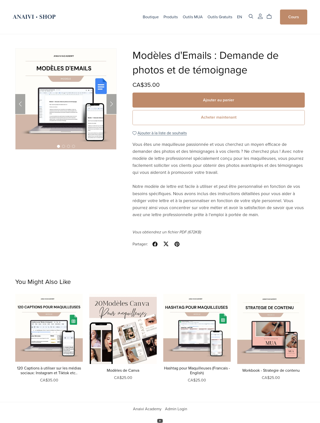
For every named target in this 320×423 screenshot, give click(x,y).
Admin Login (176, 408)
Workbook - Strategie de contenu (271, 370)
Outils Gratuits (220, 17)
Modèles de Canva (123, 370)
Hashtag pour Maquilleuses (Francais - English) (197, 370)
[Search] (251, 16)
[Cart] (271, 16)
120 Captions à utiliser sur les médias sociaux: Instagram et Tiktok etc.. (49, 370)
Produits (171, 17)
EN (239, 17)
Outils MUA (193, 17)
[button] (20, 104)
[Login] (260, 16)
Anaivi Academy (147, 408)
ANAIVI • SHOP (34, 17)
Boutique (151, 17)
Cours (293, 17)
